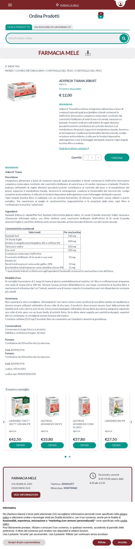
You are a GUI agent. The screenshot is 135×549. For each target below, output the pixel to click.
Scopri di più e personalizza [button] (24, 542)
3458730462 (70, 488)
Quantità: (76, 157)
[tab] (52, 27)
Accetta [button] (122, 542)
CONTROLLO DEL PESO (59, 70)
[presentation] (4, 422)
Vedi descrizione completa (74, 148)
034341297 (68, 483)
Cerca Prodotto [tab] (18, 27)
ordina (116, 157)
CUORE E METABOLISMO (30, 70)
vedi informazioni (26, 494)
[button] (65, 456)
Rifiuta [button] (102, 542)
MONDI (9, 70)
